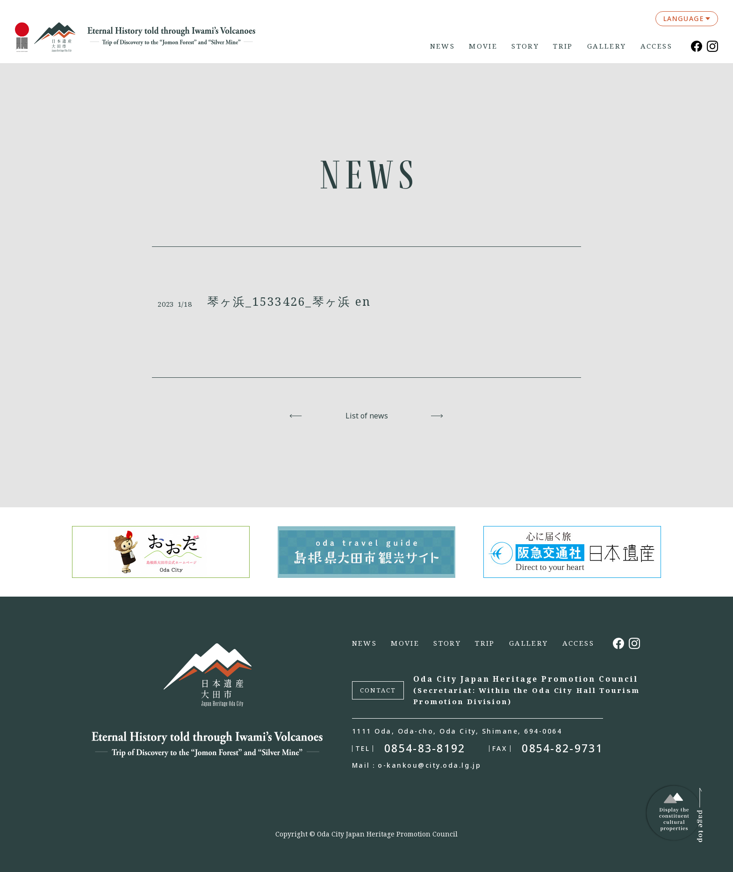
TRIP (563, 46)
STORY (525, 46)
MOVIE (483, 46)
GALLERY (606, 46)
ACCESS (656, 46)
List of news (366, 415)
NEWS (442, 46)
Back (296, 415)
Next (437, 415)
